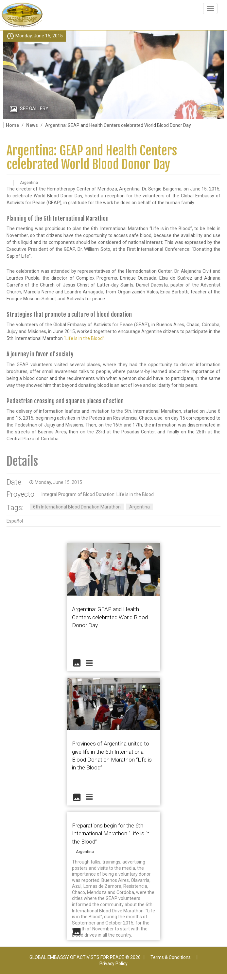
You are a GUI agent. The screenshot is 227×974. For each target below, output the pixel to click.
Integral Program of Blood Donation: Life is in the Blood (98, 494)
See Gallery (34, 108)
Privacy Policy (113, 963)
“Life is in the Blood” (84, 338)
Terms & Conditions (170, 957)
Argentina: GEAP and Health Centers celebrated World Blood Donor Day (92, 157)
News (32, 125)
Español (15, 521)
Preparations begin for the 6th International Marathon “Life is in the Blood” (110, 833)
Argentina (139, 506)
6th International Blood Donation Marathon (77, 506)
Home (12, 125)
